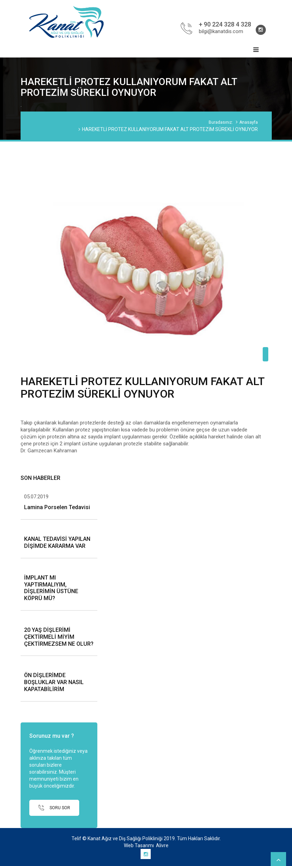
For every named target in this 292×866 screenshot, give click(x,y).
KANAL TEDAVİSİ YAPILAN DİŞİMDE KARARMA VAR (57, 542)
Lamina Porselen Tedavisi (57, 507)
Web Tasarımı (139, 845)
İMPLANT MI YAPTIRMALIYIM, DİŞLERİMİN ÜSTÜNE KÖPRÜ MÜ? (51, 587)
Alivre (162, 845)
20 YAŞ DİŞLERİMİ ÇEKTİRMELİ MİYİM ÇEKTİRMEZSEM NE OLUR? (58, 637)
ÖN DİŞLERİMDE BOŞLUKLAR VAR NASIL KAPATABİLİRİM (54, 682)
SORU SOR (54, 808)
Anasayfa (248, 122)
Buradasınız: (221, 122)
